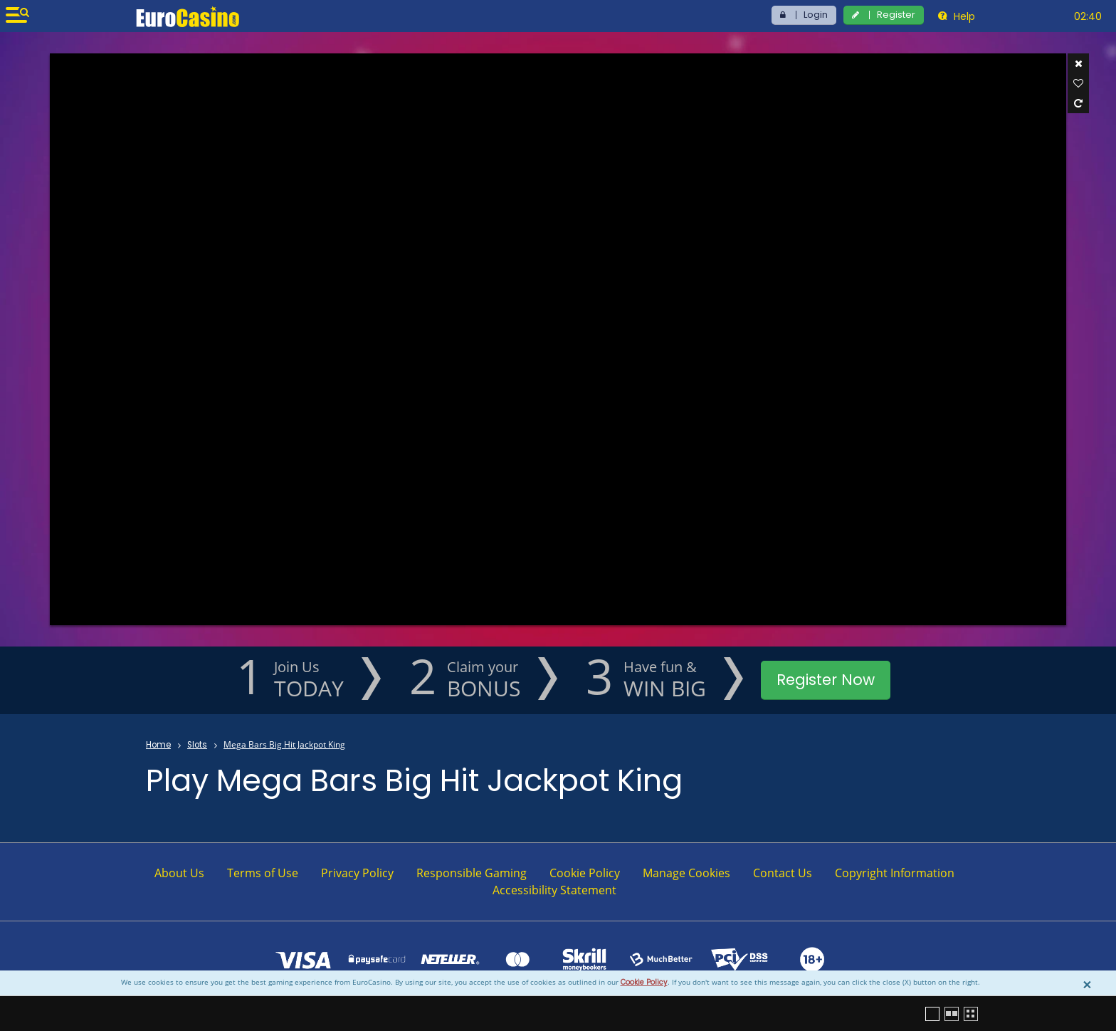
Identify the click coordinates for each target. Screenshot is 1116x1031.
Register (896, 14)
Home (158, 744)
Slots (197, 744)
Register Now (826, 679)
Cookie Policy (644, 982)
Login (816, 14)
